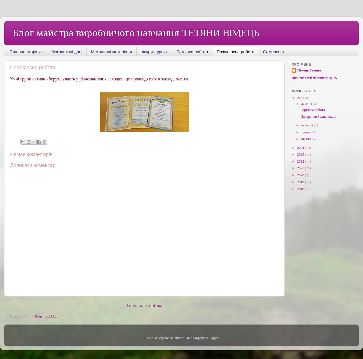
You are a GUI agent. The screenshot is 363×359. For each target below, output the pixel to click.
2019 (301, 182)
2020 (301, 175)
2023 (301, 154)
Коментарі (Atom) (48, 316)
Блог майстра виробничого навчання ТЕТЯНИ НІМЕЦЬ (136, 32)
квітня (306, 139)
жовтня (307, 104)
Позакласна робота (235, 51)
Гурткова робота (192, 51)
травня (306, 132)
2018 (301, 189)
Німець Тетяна (309, 70)
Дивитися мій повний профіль (314, 78)
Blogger (212, 338)
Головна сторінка (26, 51)
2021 (301, 168)
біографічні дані (66, 51)
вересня (307, 125)
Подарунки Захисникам (318, 117)
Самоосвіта (274, 51)
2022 (301, 161)
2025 (301, 98)
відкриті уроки (154, 51)
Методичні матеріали (111, 51)
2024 (301, 148)
